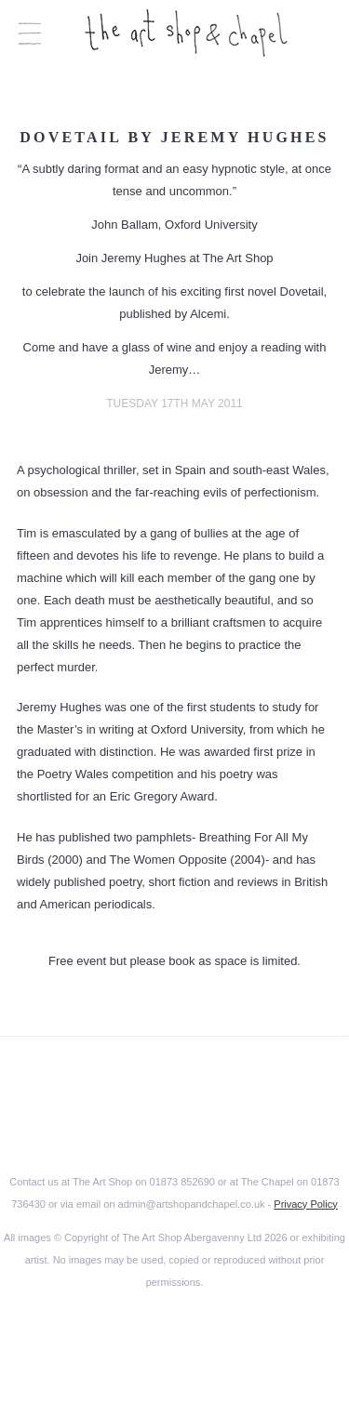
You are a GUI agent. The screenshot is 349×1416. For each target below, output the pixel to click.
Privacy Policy (305, 1204)
